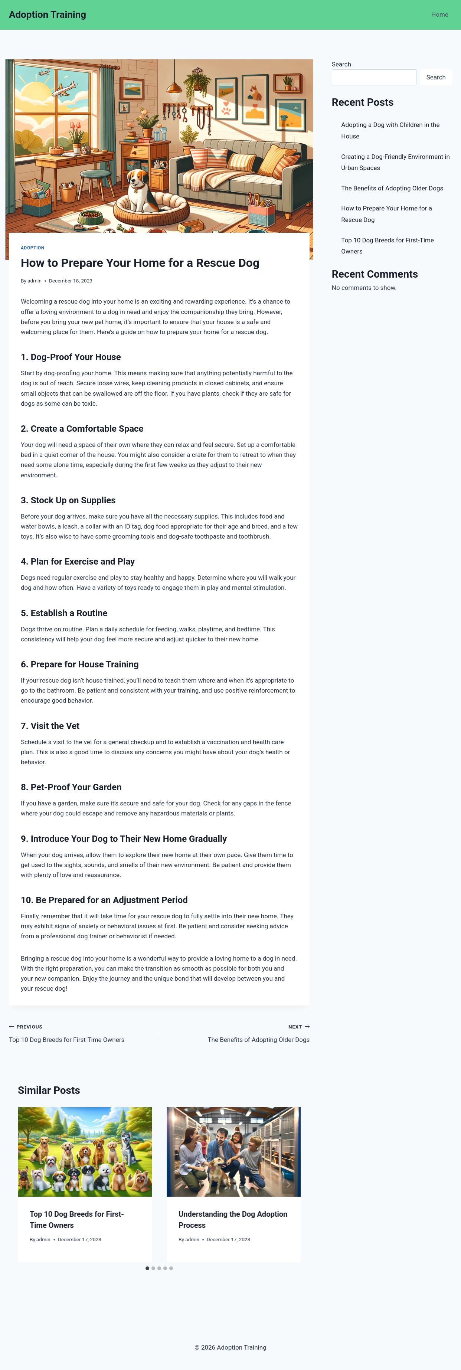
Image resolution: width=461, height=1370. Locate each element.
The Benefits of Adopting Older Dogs (238, 1032)
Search (341, 64)
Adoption (33, 248)
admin (34, 281)
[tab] (147, 1268)
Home (439, 14)
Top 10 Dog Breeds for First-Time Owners (81, 1032)
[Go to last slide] (30, 1184)
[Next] (288, 1184)
